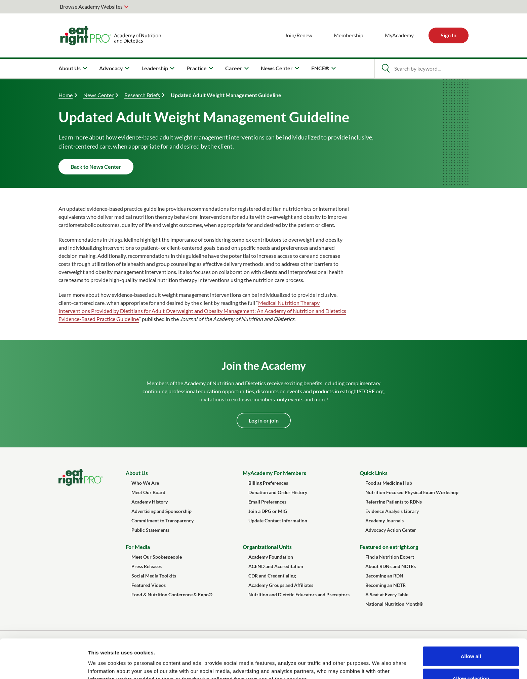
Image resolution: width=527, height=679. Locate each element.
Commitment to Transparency (162, 520)
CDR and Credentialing (272, 575)
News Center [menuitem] (277, 68)
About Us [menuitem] (69, 68)
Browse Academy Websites (91, 6)
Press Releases (146, 566)
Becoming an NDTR (385, 585)
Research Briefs (142, 95)
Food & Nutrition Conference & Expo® (171, 594)
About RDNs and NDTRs (390, 566)
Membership (348, 35)
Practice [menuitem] (197, 68)
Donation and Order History (277, 492)
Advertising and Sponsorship (161, 511)
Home (65, 95)
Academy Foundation (270, 557)
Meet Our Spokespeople (156, 557)
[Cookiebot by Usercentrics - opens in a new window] (43, 666)
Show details (352, 662)
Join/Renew (298, 35)
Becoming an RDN (384, 575)
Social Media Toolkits (153, 575)
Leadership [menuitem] (154, 68)
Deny (471, 661)
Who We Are (145, 483)
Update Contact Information (277, 520)
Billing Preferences (268, 483)
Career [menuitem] (233, 68)
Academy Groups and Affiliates (280, 585)
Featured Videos (148, 585)
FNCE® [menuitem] (320, 68)
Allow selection (470, 639)
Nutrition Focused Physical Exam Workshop (411, 492)
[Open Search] (385, 68)
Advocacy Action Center (390, 530)
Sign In (448, 35)
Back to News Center (96, 166)
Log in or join (264, 420)
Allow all (471, 617)
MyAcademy (399, 35)
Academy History (149, 502)
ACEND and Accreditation (275, 566)
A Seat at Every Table (386, 594)
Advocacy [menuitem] (111, 68)
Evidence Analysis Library (392, 511)
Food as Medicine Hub (388, 483)
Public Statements (150, 530)
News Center (98, 95)
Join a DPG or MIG (267, 511)
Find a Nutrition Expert (389, 557)
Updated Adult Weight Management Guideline (226, 95)
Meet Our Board (148, 492)
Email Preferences (267, 502)
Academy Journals (384, 520)
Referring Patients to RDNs (393, 502)
